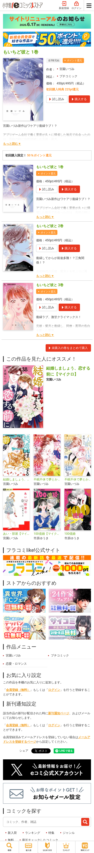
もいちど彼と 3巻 (49, 285)
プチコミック (68, 76)
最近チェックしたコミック (40, 840)
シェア (23, 750)
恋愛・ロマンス (16, 663)
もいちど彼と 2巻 (49, 226)
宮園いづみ (66, 69)
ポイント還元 (74, 60)
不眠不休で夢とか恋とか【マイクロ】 (47, 479)
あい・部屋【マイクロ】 (16, 533)
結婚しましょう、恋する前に (16, 479)
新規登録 (64, 5)
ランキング (32, 833)
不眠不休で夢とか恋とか (77, 479)
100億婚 (69, 533)
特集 (51, 833)
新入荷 (12, 833)
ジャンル (69, 833)
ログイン (76, 5)
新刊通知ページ (58, 713)
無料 (11, 840)
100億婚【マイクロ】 (47, 533)
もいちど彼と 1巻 (49, 167)
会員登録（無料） (18, 690)
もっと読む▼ (12, 143)
